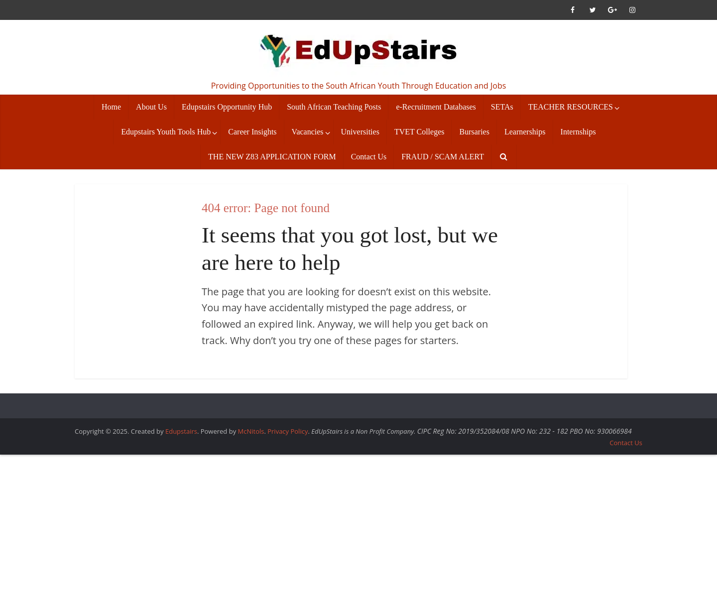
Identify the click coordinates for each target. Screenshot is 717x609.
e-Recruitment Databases (436, 107)
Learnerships (525, 131)
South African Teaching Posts (334, 107)
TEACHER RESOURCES (570, 107)
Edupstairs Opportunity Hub (227, 107)
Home (111, 107)
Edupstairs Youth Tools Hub (166, 131)
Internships (578, 131)
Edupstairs (181, 431)
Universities (360, 131)
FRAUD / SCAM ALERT (442, 156)
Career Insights (252, 131)
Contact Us (369, 156)
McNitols (251, 431)
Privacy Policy (287, 431)
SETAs (502, 107)
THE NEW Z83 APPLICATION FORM (272, 156)
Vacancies (308, 131)
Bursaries (474, 131)
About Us (151, 107)
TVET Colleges (419, 131)
